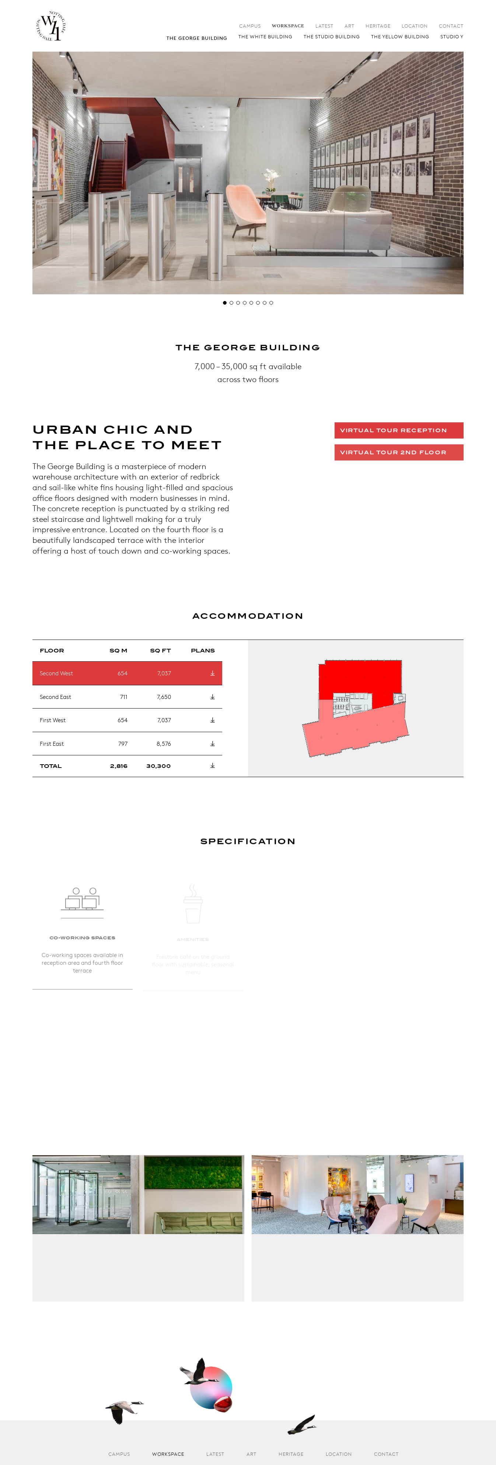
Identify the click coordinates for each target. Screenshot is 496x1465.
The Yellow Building (400, 37)
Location (415, 26)
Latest (324, 26)
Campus (250, 26)
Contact (451, 26)
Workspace (288, 25)
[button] (225, 303)
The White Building (265, 37)
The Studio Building (332, 37)
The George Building (197, 38)
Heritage (378, 26)
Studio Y (452, 37)
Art (349, 26)
